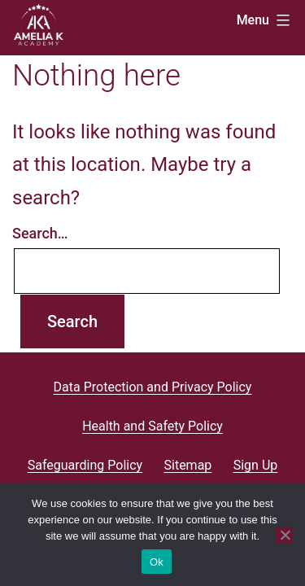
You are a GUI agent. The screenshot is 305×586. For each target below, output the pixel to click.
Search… (40, 233)
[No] (285, 535)
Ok (156, 562)
